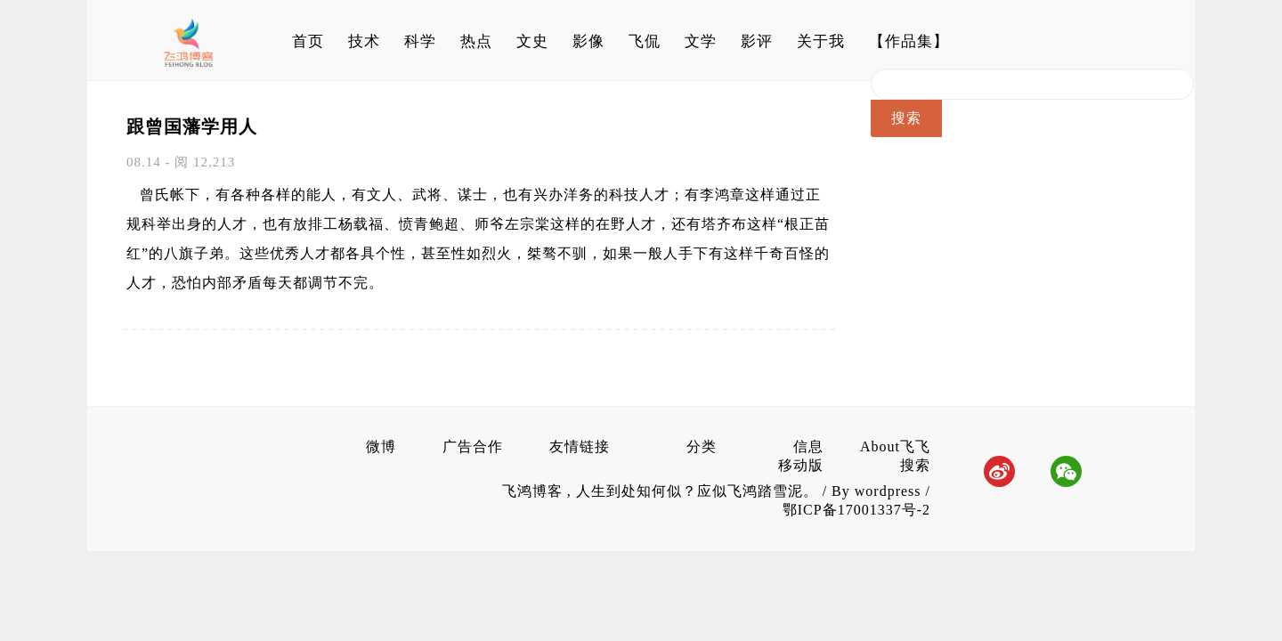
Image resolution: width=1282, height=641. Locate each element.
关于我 (821, 41)
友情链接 (579, 446)
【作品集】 (909, 41)
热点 (476, 41)
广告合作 (472, 446)
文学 (701, 41)
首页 (308, 41)
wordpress (888, 491)
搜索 (915, 465)
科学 (420, 41)
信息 (808, 446)
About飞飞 (895, 446)
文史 (532, 41)
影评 (757, 41)
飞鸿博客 (534, 491)
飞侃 (645, 41)
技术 (364, 41)
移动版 (801, 465)
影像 (588, 41)
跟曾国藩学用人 (191, 126)
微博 (381, 446)
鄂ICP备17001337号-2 (856, 509)
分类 (701, 446)
